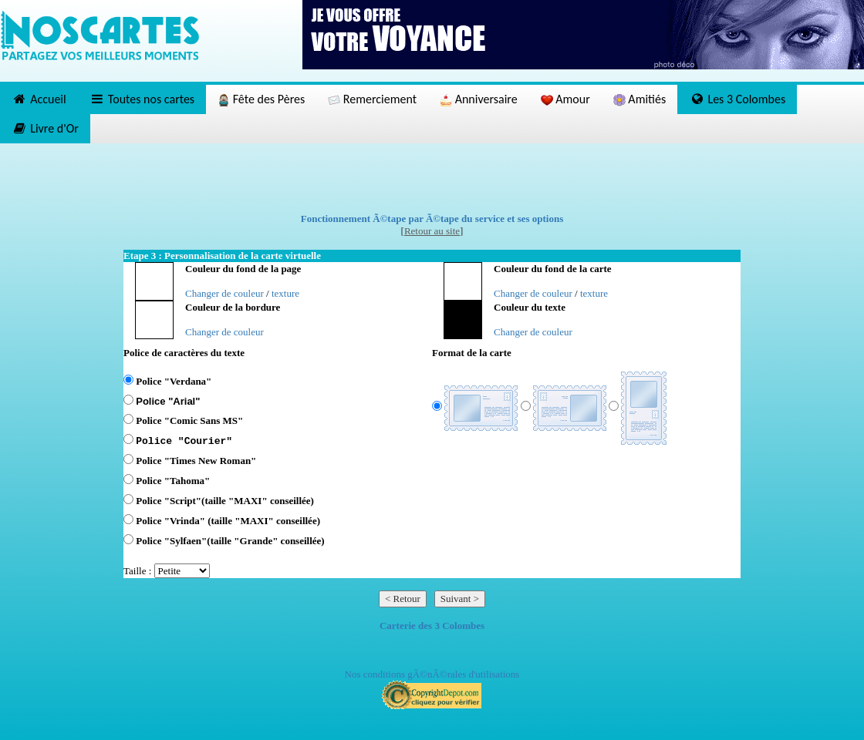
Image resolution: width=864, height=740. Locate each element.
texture (285, 293)
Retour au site (432, 231)
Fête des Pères (261, 99)
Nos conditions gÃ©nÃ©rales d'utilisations (432, 674)
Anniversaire (479, 99)
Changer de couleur (224, 293)
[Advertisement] (432, 178)
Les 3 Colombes (737, 99)
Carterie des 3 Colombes (432, 625)
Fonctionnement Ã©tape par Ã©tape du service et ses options (432, 218)
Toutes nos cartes (141, 99)
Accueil (39, 99)
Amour (565, 99)
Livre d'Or (45, 128)
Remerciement (372, 99)
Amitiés (639, 99)
